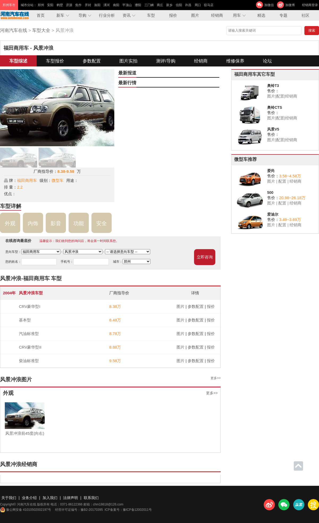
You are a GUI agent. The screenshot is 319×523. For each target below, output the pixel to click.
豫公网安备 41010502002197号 (25, 509)
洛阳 (97, 5)
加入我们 (50, 498)
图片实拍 (128, 61)
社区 (305, 15)
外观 (10, 223)
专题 (283, 15)
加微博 (290, 5)
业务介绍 (29, 498)
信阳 (179, 5)
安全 (101, 223)
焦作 (78, 5)
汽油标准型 (29, 333)
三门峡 (149, 5)
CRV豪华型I (29, 306)
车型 (151, 15)
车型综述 (18, 61)
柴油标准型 (29, 360)
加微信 (269, 5)
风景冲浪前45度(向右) (24, 433)
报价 (173, 15)
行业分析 (107, 15)
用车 (237, 15)
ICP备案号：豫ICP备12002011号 (128, 510)
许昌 (188, 5)
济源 (69, 5)
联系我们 (91, 498)
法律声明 (70, 498)
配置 (280, 96)
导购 (82, 15)
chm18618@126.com (108, 504)
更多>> (216, 378)
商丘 (160, 5)
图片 (195, 15)
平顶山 (127, 5)
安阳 (50, 5)
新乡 (169, 5)
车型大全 (41, 30)
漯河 (106, 5)
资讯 (127, 15)
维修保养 (235, 61)
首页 (41, 15)
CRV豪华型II (30, 347)
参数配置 (92, 61)
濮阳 (138, 5)
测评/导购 (165, 61)
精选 (261, 15)
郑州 (41, 5)
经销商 (217, 15)
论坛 (267, 61)
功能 (78, 223)
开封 (88, 5)
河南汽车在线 (13, 30)
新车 (60, 15)
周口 (198, 5)
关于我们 (8, 498)
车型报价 (55, 61)
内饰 (33, 223)
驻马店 (208, 5)
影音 (56, 223)
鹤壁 (60, 5)
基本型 (25, 320)
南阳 (116, 5)
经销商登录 (310, 5)
